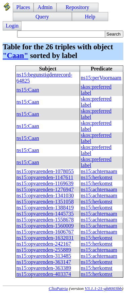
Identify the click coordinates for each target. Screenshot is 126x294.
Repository (77, 7)
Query (42, 16)
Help (90, 16)
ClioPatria (58, 288)
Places (23, 7)
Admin (45, 7)
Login (12, 26)
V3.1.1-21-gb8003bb (103, 288)
